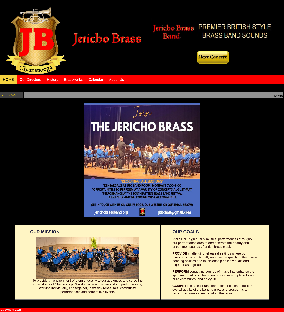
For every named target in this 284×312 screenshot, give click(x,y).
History (52, 80)
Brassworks (73, 80)
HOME (8, 80)
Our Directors (30, 80)
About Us (116, 80)
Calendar (96, 80)
